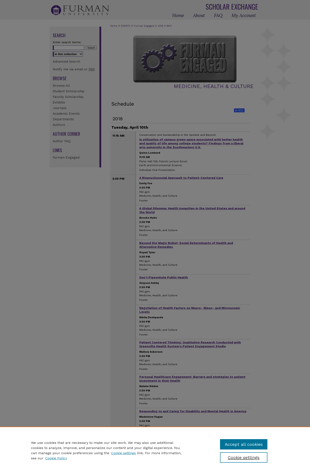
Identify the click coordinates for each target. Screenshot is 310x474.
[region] (155, 450)
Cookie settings (123, 453)
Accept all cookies (244, 444)
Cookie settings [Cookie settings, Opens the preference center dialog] (243, 457)
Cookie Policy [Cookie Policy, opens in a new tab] (56, 458)
